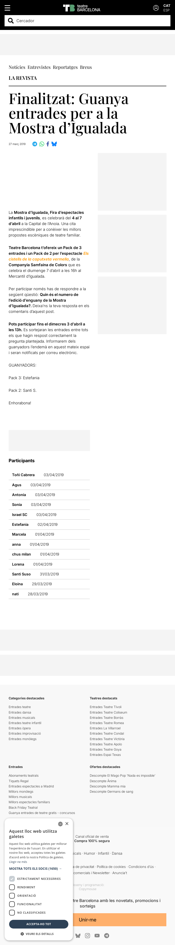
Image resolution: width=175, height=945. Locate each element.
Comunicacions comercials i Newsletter (79, 873)
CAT (166, 5)
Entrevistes (39, 67)
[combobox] (91, 21)
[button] (38, 869)
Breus (86, 67)
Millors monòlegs (21, 791)
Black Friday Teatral (23, 807)
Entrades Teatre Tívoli (105, 707)
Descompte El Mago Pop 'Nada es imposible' (122, 775)
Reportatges (65, 67)
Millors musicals (20, 797)
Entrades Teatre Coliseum (108, 712)
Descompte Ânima (103, 781)
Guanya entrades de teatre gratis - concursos (42, 813)
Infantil (103, 853)
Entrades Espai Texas (105, 755)
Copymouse (87, 889)
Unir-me (87, 920)
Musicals (73, 853)
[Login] (156, 8)
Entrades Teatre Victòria (107, 739)
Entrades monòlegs (22, 739)
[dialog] (39, 879)
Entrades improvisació (25, 733)
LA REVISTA (23, 77)
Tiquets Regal (18, 781)
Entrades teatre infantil (25, 723)
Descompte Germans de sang (111, 791)
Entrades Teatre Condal (107, 733)
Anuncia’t (119, 873)
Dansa (117, 853)
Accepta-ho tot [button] (38, 924)
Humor (89, 853)
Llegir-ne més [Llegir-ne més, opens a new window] (18, 862)
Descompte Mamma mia (108, 786)
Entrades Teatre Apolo (106, 744)
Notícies (17, 67)
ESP (166, 10)
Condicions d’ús (141, 866)
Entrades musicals (22, 717)
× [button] (66, 824)
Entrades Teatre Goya (105, 749)
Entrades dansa (20, 712)
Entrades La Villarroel (105, 728)
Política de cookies (111, 866)
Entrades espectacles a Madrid (31, 786)
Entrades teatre (20, 707)
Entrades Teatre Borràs (106, 717)
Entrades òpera (20, 728)
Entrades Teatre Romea (107, 723)
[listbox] (60, 824)
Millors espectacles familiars (29, 802)
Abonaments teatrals (24, 775)
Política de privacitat (79, 866)
